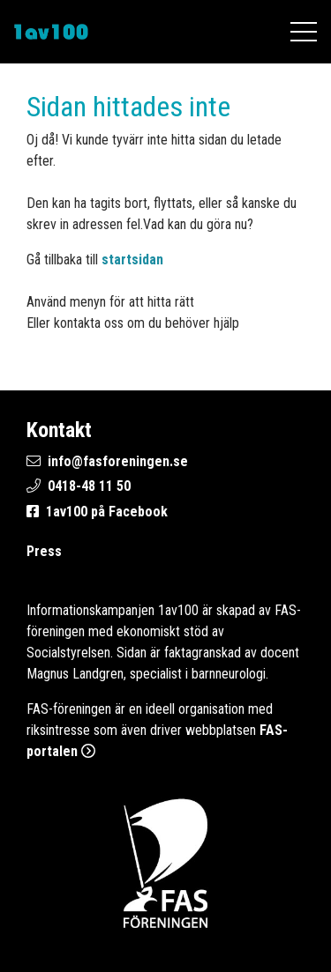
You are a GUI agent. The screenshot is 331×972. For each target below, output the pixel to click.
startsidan (132, 259)
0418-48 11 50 (89, 486)
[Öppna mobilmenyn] (303, 31)
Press (44, 551)
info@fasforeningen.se (118, 461)
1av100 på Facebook (107, 511)
